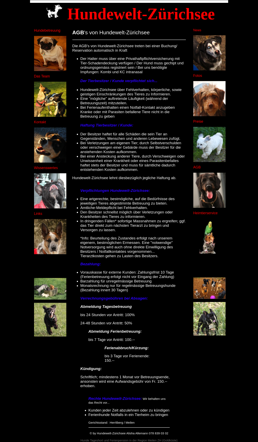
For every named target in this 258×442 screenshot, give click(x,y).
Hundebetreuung (47, 30)
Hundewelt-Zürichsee (111, 433)
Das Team (42, 76)
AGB (197, 167)
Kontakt (40, 122)
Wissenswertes (46, 168)
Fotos (197, 76)
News (197, 30)
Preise (198, 121)
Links (38, 214)
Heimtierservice (205, 213)
